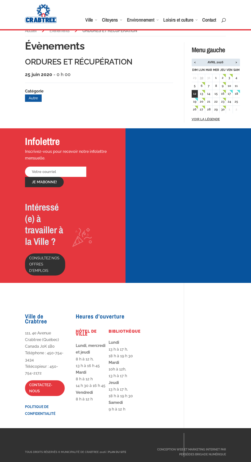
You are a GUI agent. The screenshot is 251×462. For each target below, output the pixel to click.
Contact (209, 20)
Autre (33, 98)
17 (229, 93)
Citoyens (110, 20)
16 (222, 93)
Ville (89, 20)
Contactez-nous (40, 388)
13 (201, 93)
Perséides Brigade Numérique (202, 454)
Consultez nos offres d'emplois (44, 264)
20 (201, 101)
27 (201, 109)
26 (194, 109)
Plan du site (117, 452)
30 (201, 77)
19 (194, 101)
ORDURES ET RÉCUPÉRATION (79, 61)
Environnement (140, 20)
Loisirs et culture (178, 20)
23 (223, 101)
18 (236, 93)
